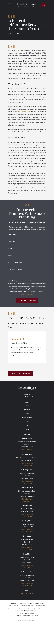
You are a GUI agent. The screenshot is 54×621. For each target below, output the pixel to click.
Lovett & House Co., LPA (37, 188)
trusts (18, 50)
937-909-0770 (27, 396)
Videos (27, 421)
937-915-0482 (27, 567)
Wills (9, 50)
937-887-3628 (27, 531)
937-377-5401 (27, 501)
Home (27, 406)
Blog (27, 425)
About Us (27, 410)
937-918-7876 (27, 483)
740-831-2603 (27, 585)
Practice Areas (27, 417)
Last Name (11, 241)
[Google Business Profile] (22, 594)
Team (27, 414)
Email (10, 255)
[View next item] (25, 367)
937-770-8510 (27, 516)
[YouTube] (31, 594)
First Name (12, 234)
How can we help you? (15, 269)
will (11, 89)
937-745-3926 (27, 549)
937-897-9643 (27, 465)
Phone (10, 248)
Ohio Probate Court (23, 112)
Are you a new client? (15, 262)
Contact (27, 429)
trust (23, 142)
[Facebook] (27, 594)
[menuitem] (18, 616)
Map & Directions (27, 449)
